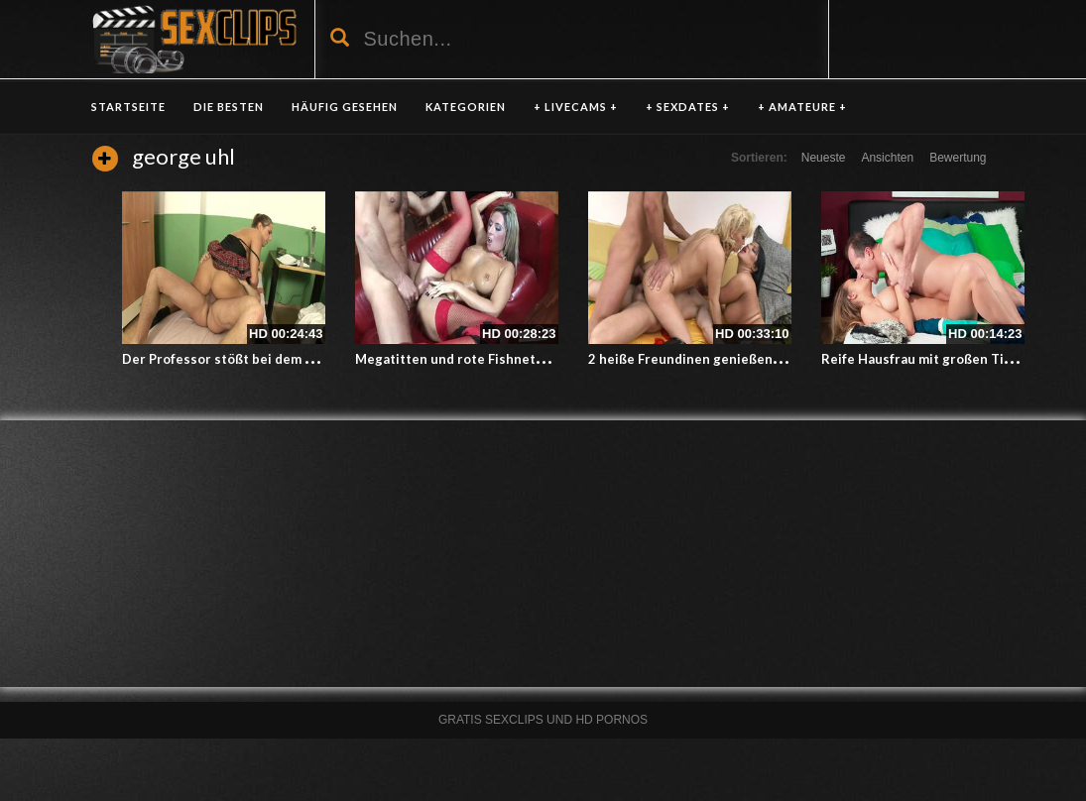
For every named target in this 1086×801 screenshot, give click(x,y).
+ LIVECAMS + (576, 106)
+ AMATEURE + (802, 106)
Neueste (823, 158)
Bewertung (957, 158)
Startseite (128, 106)
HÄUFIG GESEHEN (345, 106)
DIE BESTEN (228, 106)
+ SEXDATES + (688, 106)
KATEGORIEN (465, 106)
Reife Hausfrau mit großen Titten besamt (951, 359)
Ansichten (887, 158)
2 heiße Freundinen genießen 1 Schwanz (714, 359)
